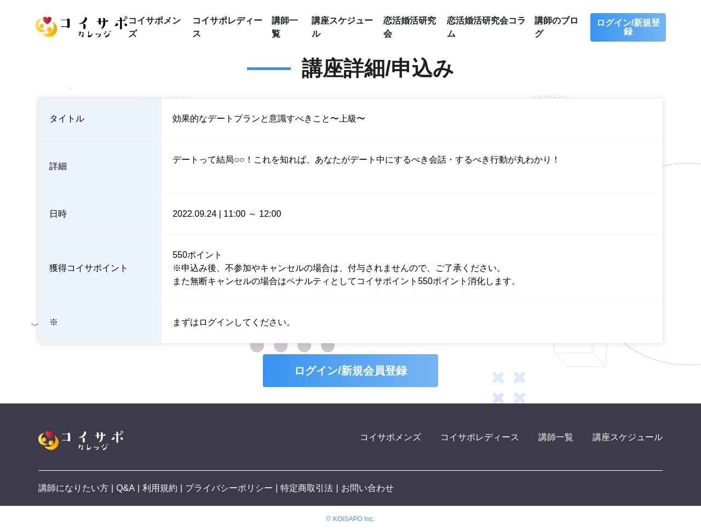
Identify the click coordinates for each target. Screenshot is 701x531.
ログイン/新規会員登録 (350, 371)
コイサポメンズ (390, 437)
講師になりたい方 (73, 488)
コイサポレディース (479, 437)
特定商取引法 (306, 488)
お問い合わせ (367, 488)
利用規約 (159, 488)
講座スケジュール (628, 437)
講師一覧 (555, 437)
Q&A (125, 488)
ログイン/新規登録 (628, 27)
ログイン (216, 322)
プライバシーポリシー (229, 488)
